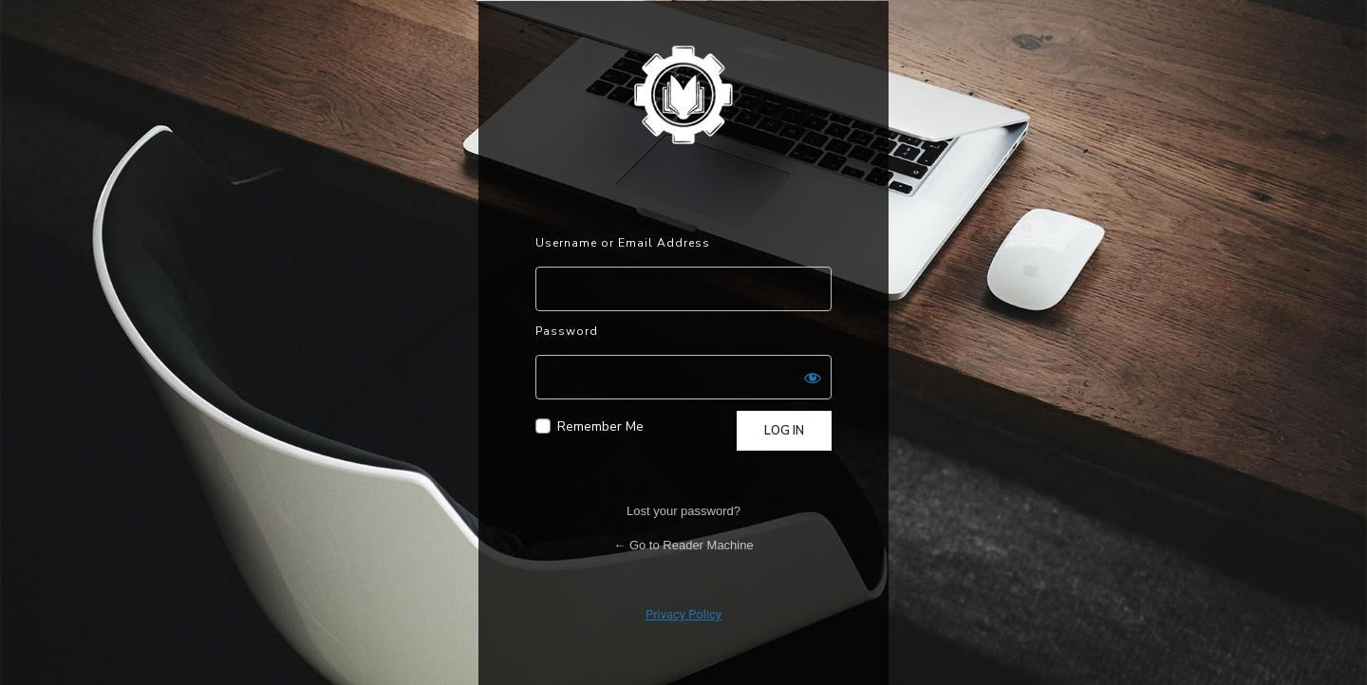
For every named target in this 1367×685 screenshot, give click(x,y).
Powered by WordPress (683, 94)
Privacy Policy (683, 614)
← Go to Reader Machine (683, 545)
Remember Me (600, 426)
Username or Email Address (622, 242)
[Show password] (813, 378)
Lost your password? (683, 511)
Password (566, 331)
